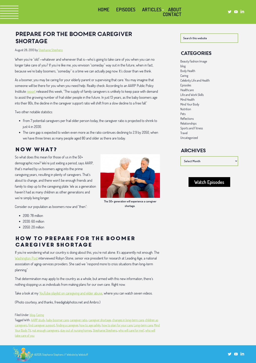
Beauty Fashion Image (193, 61)
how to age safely (90, 325)
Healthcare (187, 90)
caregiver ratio (78, 320)
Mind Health (187, 99)
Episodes (185, 85)
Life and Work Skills (192, 95)
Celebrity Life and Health (195, 80)
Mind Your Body (189, 104)
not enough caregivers (45, 330)
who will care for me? (131, 330)
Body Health (187, 71)
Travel (184, 133)
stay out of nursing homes (76, 330)
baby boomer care (57, 320)
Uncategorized (189, 138)
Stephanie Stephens (105, 330)
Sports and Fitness (191, 128)
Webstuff (83, 354)
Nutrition (185, 109)
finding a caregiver (67, 325)
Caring (40, 315)
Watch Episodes (209, 182)
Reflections (187, 119)
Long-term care (143, 325)
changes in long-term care (128, 320)
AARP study (38, 320)
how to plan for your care (117, 325)
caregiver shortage (100, 320)
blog (32, 315)
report (31, 91)
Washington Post (26, 258)
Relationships (188, 123)
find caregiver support (41, 325)
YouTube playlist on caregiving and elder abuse (70, 293)
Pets (183, 114)
